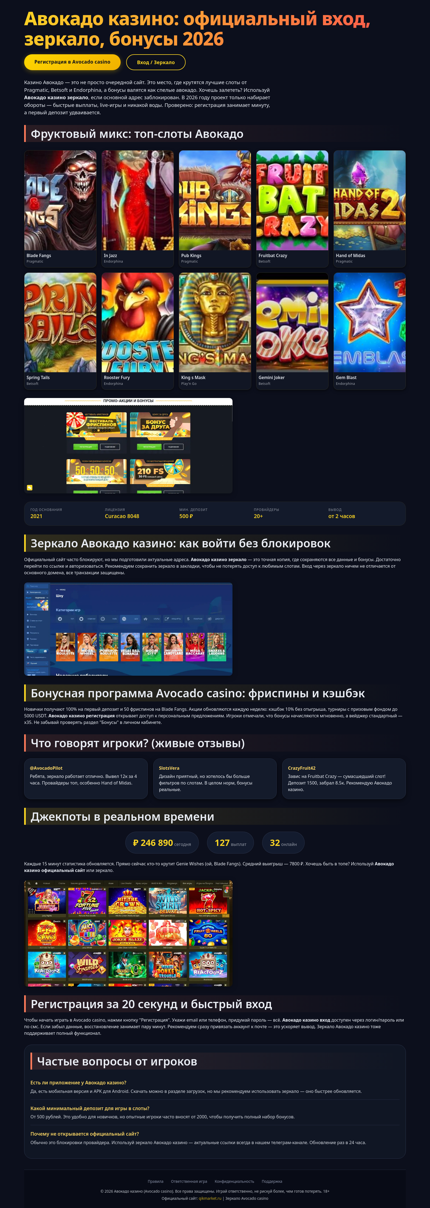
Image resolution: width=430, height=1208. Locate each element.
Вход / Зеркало (157, 62)
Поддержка (272, 1181)
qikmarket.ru (210, 1198)
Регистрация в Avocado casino (73, 61)
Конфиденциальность (234, 1181)
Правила (155, 1181)
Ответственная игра (189, 1181)
